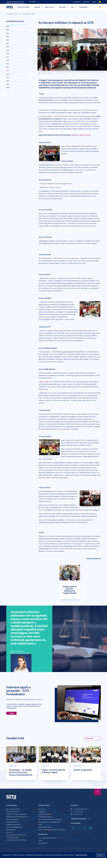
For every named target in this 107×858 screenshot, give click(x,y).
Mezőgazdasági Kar (11, 829)
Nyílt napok (62, 7)
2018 (7, 53)
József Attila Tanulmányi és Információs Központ (50, 819)
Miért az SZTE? (49, 7)
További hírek (89, 738)
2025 (7, 29)
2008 (7, 87)
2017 (7, 57)
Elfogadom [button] (100, 855)
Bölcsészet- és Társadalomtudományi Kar (16, 814)
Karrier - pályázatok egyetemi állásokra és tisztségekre (52, 829)
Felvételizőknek (9, 14)
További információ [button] (81, 855)
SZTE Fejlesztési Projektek (45, 827)
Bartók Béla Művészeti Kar (12, 811)
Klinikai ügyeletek (43, 843)
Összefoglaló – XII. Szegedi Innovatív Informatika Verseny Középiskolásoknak (20, 772)
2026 (7, 26)
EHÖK (40, 824)
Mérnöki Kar (9, 832)
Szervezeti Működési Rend (45, 814)
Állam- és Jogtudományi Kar (13, 809)
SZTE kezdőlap (32, 1)
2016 (7, 60)
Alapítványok (42, 809)
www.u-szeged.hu (45, 382)
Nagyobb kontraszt (100, 2)
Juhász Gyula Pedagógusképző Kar (14, 827)
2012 (7, 74)
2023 (7, 36)
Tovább (11, 713)
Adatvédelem (86, 2)
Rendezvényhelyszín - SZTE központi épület (49, 822)
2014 (7, 67)
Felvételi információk (23, 7)
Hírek (72, 7)
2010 (7, 81)
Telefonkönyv (76, 2)
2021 (7, 43)
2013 (33, 14)
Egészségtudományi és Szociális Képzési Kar (17, 817)
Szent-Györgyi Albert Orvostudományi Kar (16, 835)
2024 (7, 33)
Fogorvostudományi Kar (12, 819)
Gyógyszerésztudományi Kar (13, 824)
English (94, 2)
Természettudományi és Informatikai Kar (16, 840)
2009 (7, 84)
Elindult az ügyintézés (83, 769)
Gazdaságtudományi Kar (12, 822)
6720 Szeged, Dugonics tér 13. (81, 809)
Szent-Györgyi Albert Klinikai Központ (48, 838)
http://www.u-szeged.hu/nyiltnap (80, 135)
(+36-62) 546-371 (78, 814)
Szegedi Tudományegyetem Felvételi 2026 (15, 1)
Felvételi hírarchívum (26, 14)
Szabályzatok (42, 811)
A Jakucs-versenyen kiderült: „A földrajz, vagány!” (53, 771)
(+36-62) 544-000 (78, 811)
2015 (7, 64)
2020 (7, 47)
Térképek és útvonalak (78, 818)
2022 (7, 40)
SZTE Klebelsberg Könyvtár (45, 817)
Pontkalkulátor (83, 7)
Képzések (37, 7)
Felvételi (16, 14)
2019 (7, 50)
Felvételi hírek (12, 766)
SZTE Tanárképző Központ (12, 837)
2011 (7, 77)
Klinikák (40, 840)
